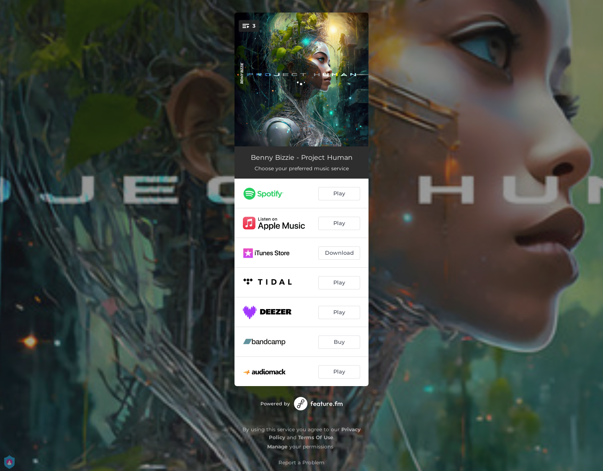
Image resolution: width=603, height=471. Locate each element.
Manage (277, 446)
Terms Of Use (315, 437)
